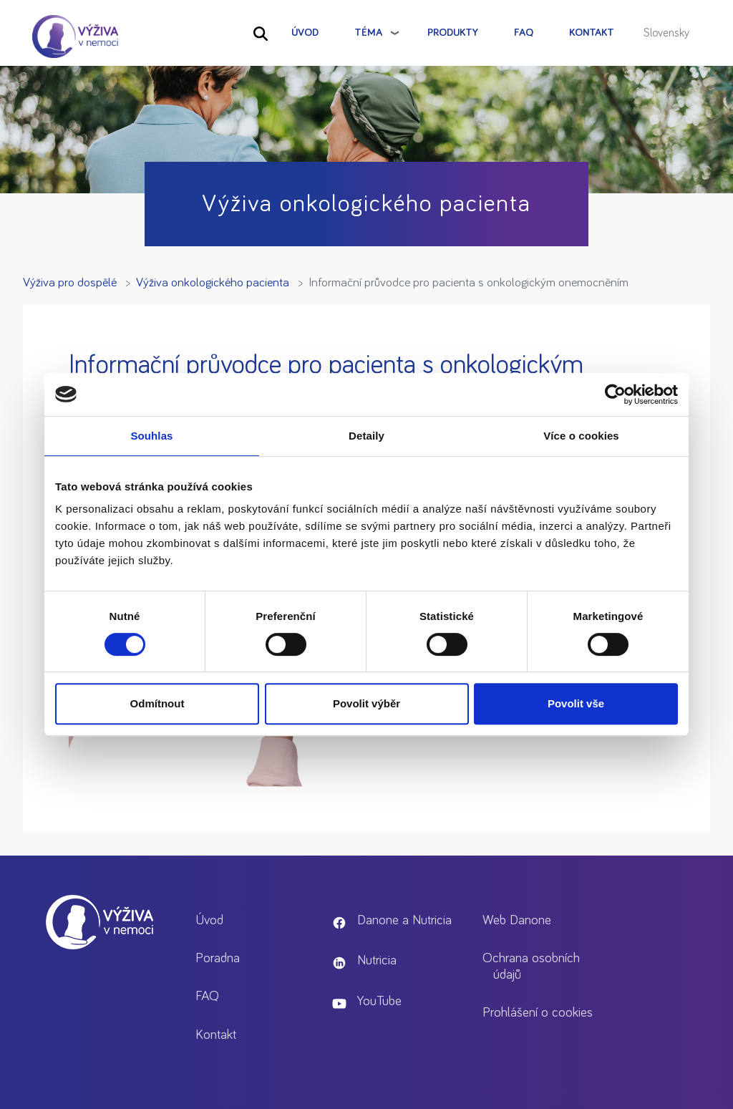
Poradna (217, 958)
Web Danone (516, 920)
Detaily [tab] (366, 436)
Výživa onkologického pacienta (212, 282)
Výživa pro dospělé (70, 282)
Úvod (305, 32)
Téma (368, 32)
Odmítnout (157, 703)
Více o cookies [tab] (581, 436)
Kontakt (591, 32)
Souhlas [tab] (151, 436)
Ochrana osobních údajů (531, 966)
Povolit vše (576, 703)
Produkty (452, 32)
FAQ (523, 32)
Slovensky (666, 33)
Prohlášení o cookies (537, 1013)
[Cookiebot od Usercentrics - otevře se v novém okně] (615, 394)
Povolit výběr (366, 703)
